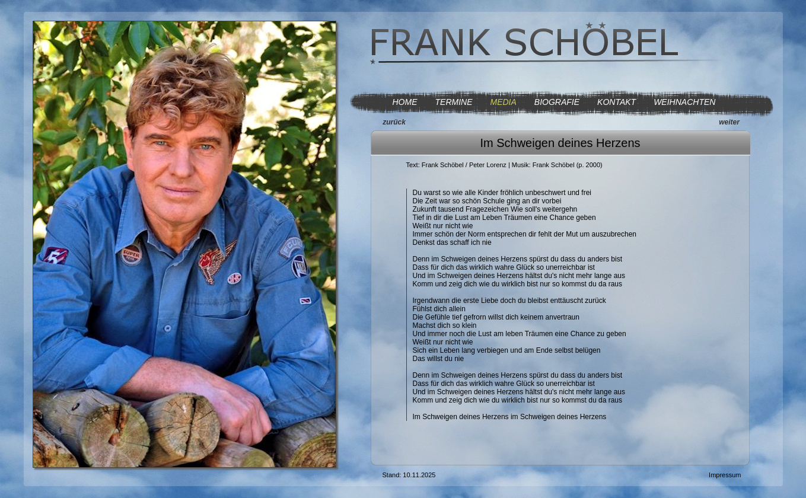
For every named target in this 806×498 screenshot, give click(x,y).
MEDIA (503, 102)
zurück (394, 122)
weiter (729, 122)
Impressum (725, 474)
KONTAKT (616, 102)
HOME (405, 102)
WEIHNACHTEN (684, 102)
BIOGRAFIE (556, 102)
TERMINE (454, 102)
